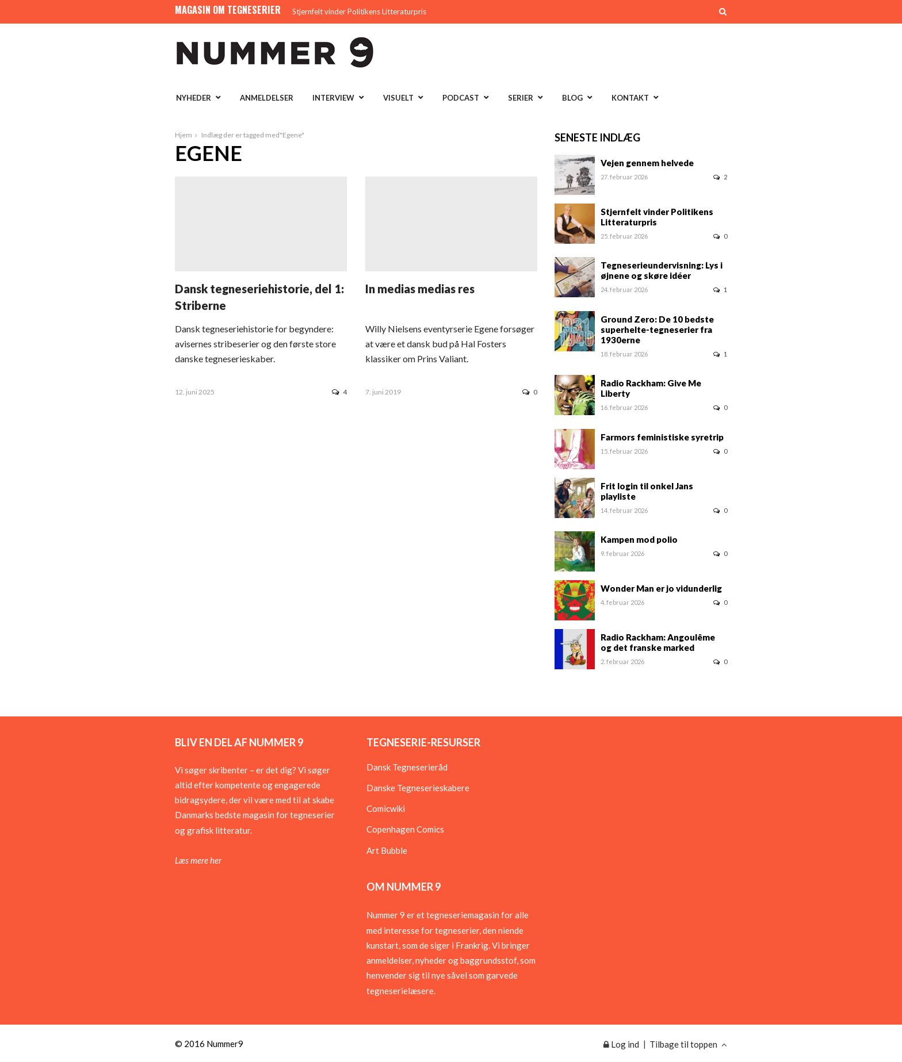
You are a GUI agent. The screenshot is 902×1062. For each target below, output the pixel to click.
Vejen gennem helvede (647, 163)
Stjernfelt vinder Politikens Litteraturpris (359, 11)
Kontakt (630, 97)
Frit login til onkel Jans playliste (647, 491)
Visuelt (398, 97)
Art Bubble (386, 850)
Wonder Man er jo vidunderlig (661, 588)
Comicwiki (385, 808)
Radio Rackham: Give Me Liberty (651, 388)
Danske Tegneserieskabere (417, 788)
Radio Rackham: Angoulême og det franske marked (658, 642)
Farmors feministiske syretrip (662, 437)
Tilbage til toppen (688, 1044)
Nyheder (193, 97)
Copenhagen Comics (405, 829)
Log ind (621, 1044)
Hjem (183, 135)
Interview (333, 97)
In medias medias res (420, 289)
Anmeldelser (266, 97)
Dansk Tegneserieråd (407, 767)
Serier (520, 97)
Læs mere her (198, 860)
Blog (572, 97)
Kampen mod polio (639, 539)
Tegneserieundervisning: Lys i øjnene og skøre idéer (662, 270)
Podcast (460, 97)
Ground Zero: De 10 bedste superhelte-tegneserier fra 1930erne (657, 329)
